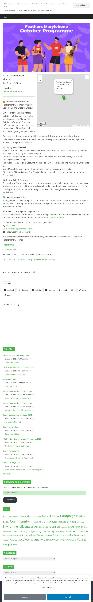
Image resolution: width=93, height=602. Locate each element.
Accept (68, 597)
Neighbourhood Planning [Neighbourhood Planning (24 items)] (33, 535)
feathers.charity (25, 259)
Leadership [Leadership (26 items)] (49, 531)
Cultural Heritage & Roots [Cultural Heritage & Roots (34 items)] (62, 521)
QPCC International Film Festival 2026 (18, 367)
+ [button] (40, 77)
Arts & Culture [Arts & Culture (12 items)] (36, 516)
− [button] (40, 80)
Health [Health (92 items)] (16, 531)
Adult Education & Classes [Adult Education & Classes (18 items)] (13, 516)
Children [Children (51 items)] (80, 516)
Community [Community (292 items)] (19, 521)
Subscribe (10, 499)
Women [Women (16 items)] (73, 540)
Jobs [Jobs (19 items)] (42, 531)
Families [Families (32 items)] (44, 526)
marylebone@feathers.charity (19, 228)
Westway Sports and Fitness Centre (19, 410)
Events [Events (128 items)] (25, 526)
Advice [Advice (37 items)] (27, 516)
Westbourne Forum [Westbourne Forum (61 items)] (36, 539)
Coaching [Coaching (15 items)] (6, 522)
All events (7, 474)
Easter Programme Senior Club (16, 355)
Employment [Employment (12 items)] (79, 522)
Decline (25, 597)
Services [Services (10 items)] (67, 535)
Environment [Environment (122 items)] (12, 526)
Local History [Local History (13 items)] (59, 532)
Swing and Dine (9, 379)
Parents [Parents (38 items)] (56, 535)
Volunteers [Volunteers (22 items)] (14, 540)
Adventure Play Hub (13, 422)
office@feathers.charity (44, 259)
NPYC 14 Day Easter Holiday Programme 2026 (22, 439)
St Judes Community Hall (15, 374)
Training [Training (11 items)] (82, 535)
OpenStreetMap (83, 126)
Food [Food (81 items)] (52, 526)
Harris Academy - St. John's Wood (18, 398)
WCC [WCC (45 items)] (21, 539)
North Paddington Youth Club (17, 446)
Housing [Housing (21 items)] (36, 531)
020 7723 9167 (12, 225)
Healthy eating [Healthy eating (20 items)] (27, 531)
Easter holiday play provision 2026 (17, 415)
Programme (8, 244)
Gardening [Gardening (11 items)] (64, 527)
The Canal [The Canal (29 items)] (74, 535)
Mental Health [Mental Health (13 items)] (12, 535)
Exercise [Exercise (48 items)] (35, 526)
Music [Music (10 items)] (19, 535)
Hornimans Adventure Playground (19, 458)
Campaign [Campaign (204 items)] (68, 515)
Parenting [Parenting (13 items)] (48, 535)
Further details (9, 249)
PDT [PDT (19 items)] (62, 535)
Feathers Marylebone (12, 91)
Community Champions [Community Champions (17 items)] (38, 522)
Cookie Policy (49, 10)
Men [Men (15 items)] (4, 535)
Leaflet (75, 126)
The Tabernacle (11, 386)
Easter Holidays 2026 (11, 451)
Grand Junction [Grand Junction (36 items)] (75, 526)
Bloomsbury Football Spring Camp (17, 391)
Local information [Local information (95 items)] (76, 531)
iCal (33, 272)
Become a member (56, 217)
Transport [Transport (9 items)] (6, 540)
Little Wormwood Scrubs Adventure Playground (24, 470)
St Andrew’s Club (12, 362)
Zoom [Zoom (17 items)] (15, 545)
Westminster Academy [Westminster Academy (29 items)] (59, 539)
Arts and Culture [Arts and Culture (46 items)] (51, 516)
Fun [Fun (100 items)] (57, 526)
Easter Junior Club (10, 427)
